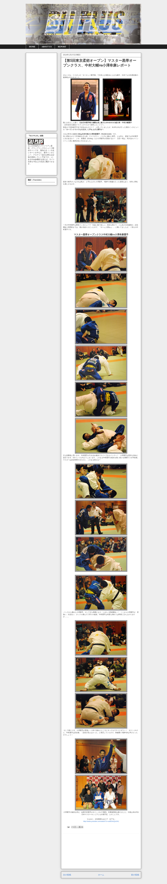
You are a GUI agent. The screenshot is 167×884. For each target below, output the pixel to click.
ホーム (101, 875)
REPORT (62, 47)
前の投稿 (135, 875)
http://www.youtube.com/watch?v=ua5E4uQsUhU (101, 821)
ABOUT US (47, 47)
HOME (32, 47)
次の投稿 (67, 875)
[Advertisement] (101, 851)
